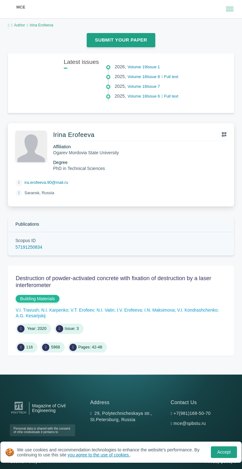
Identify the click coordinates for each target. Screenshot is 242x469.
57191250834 (28, 247)
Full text (170, 76)
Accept (224, 452)
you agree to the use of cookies (99, 454)
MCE (20, 7)
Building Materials (37, 298)
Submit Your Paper (121, 39)
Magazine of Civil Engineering (49, 408)
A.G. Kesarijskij (31, 315)
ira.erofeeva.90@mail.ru (46, 182)
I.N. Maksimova (159, 310)
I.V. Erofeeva (129, 310)
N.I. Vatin (105, 310)
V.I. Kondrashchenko (197, 310)
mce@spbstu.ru (189, 423)
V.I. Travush (27, 310)
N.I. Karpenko (54, 310)
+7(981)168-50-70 (192, 413)
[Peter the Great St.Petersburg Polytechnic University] (19, 413)
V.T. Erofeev (82, 310)
